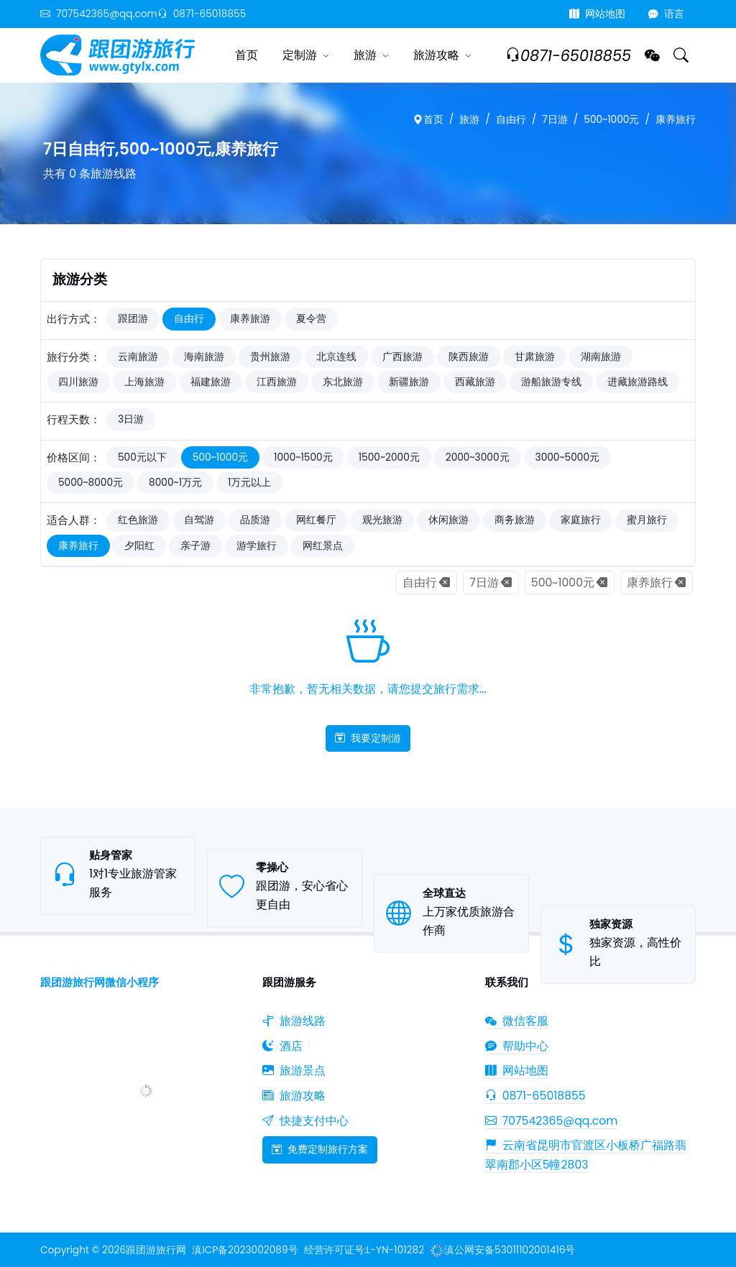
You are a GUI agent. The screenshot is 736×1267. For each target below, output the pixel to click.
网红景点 (323, 546)
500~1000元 (611, 119)
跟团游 (133, 319)
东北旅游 (343, 382)
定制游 (299, 55)
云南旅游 (138, 357)
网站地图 (597, 14)
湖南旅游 (601, 357)
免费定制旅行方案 (320, 1149)
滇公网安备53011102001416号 (502, 1250)
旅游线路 (294, 1020)
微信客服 (516, 1020)
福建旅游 (210, 382)
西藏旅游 (475, 382)
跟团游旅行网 (156, 1250)
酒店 (282, 1046)
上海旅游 (144, 382)
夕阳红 (139, 546)
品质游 (255, 520)
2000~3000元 (478, 457)
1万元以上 (249, 482)
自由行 (511, 119)
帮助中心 (516, 1046)
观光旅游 (382, 520)
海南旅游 (204, 357)
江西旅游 (277, 382)
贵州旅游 (270, 357)
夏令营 (311, 319)
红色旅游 (138, 520)
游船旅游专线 (551, 382)
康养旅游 (250, 319)
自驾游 (199, 520)
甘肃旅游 (535, 357)
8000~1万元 (175, 482)
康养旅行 (676, 119)
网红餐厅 (316, 520)
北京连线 (336, 357)
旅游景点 (294, 1070)
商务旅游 (514, 520)
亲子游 (195, 546)
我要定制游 (368, 738)
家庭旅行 (581, 520)
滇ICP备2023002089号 (245, 1250)
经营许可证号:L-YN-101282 (364, 1250)
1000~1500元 (303, 457)
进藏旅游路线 (637, 382)
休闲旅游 (448, 520)
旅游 (365, 55)
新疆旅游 (409, 382)
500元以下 (142, 457)
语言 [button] (666, 14)
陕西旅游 (468, 357)
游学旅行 (256, 546)
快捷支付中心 (305, 1120)
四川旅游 (78, 382)
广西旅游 (402, 357)
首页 (246, 55)
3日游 (131, 419)
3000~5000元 (567, 457)
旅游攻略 (436, 55)
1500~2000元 (389, 457)
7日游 (555, 119)
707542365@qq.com (98, 14)
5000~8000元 (90, 482)
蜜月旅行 (647, 520)
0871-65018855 (202, 14)
